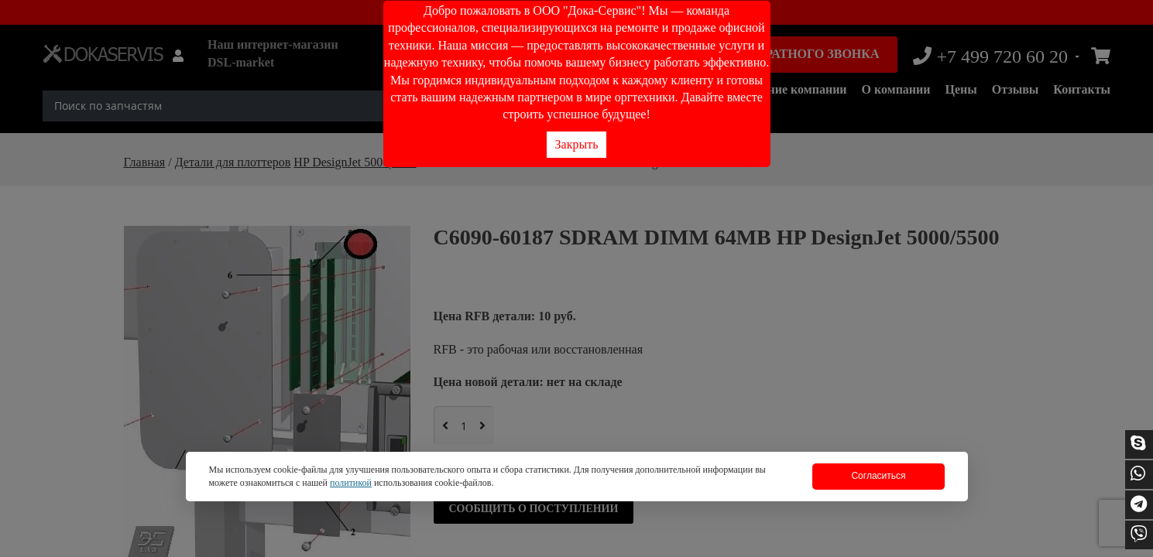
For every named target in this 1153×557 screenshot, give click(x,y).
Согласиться (878, 475)
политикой (351, 482)
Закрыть (577, 144)
